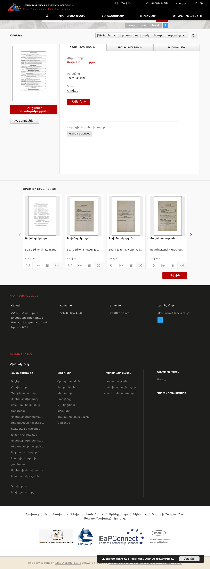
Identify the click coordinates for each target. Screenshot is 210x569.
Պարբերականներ (23, 393)
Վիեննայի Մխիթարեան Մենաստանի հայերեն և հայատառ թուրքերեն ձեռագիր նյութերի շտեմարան (27, 452)
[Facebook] (160, 320)
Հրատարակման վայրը (73, 417)
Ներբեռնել (23, 121)
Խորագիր (64, 411)
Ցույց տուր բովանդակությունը (33, 109)
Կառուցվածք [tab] (176, 47)
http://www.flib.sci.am (171, 313)
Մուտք (198, 3)
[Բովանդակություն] (42, 216)
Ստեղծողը (64, 399)
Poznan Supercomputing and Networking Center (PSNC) (145, 562)
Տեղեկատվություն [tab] (130, 47)
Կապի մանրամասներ (119, 393)
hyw (122, 3)
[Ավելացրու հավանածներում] (193, 35)
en (130, 3)
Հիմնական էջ (20, 364)
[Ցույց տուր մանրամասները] (56, 265)
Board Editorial (76, 78)
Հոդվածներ (19, 387)
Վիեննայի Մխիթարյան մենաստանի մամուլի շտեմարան (26, 405)
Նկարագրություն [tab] (82, 47)
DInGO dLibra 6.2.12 (68, 562)
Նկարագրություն (115, 381)
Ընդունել (189, 558)
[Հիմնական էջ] (46, 15)
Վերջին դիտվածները (187, 16)
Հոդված (72, 90)
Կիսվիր (181, 3)
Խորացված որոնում (143, 25)
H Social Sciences (79, 133)
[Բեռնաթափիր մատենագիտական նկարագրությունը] (37, 265)
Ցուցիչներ (148, 16)
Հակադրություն (157, 3)
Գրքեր (15, 381)
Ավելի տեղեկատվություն (159, 559)
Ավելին (175, 275)
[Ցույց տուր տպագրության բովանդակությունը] (47, 265)
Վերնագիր (64, 393)
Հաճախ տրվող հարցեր (120, 387)
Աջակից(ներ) (66, 405)
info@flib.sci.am (119, 313)
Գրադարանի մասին (72, 16)
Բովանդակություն (37, 238)
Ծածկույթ (63, 422)
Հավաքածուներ (113, 16)
